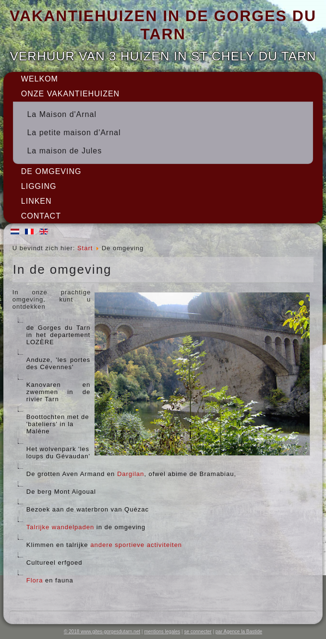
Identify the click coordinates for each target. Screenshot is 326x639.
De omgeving (51, 171)
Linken (36, 201)
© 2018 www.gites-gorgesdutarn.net (102, 631)
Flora (34, 580)
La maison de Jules (64, 151)
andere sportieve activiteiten (136, 544)
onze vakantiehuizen (70, 94)
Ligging (39, 186)
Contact (41, 216)
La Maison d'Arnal (62, 114)
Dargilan (130, 473)
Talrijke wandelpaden (60, 527)
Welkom (39, 79)
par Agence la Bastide (239, 631)
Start (85, 248)
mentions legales (162, 631)
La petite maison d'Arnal (74, 132)
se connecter (197, 631)
